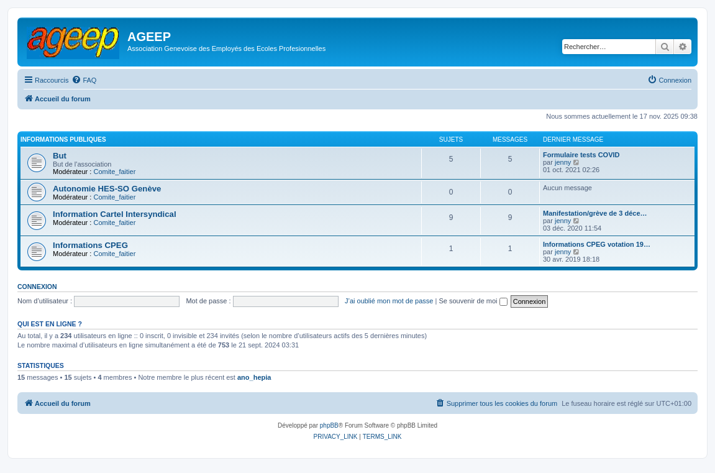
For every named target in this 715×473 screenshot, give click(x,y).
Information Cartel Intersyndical (114, 214)
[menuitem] (83, 80)
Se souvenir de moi (473, 301)
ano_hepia (254, 377)
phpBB (329, 425)
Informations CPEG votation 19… (596, 244)
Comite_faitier (114, 171)
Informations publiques (63, 139)
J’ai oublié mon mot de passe (389, 301)
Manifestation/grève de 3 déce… (595, 213)
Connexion (37, 286)
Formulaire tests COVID (581, 154)
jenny (563, 162)
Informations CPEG (90, 245)
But (59, 155)
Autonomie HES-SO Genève (107, 188)
